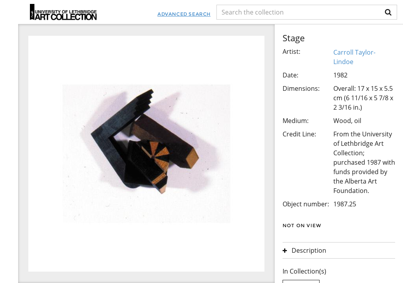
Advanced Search (184, 14)
